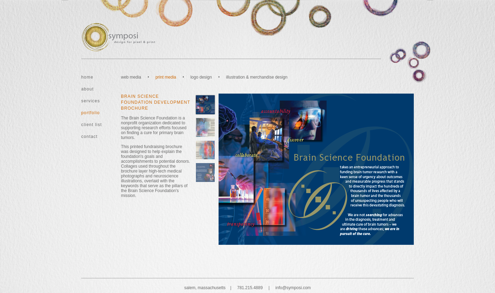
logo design (201, 77)
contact (89, 136)
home (87, 77)
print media (165, 77)
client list (91, 124)
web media (131, 77)
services (90, 100)
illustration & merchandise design (256, 77)
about (87, 89)
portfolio (90, 112)
